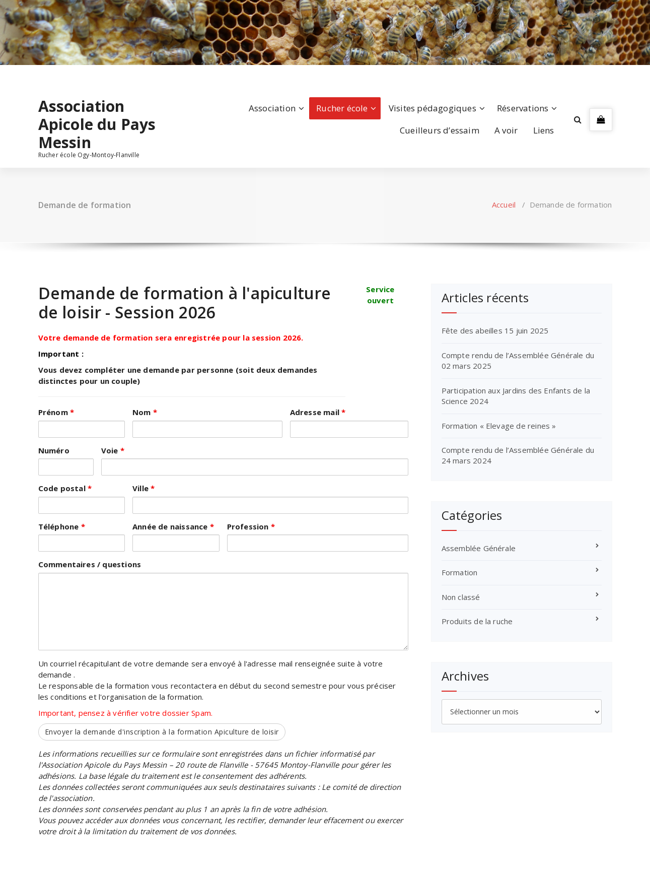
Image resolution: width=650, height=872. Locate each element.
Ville (143, 488)
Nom (144, 412)
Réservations (522, 108)
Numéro (53, 450)
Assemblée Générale (479, 548)
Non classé (461, 597)
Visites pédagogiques (432, 108)
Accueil (504, 204)
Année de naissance (173, 526)
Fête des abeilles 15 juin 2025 (495, 330)
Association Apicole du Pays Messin (97, 124)
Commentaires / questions (89, 564)
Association (272, 108)
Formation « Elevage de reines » (499, 426)
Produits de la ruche (477, 621)
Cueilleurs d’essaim (439, 130)
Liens (543, 130)
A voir (506, 130)
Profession (251, 526)
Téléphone (61, 526)
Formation (460, 572)
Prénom (56, 412)
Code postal (65, 488)
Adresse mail (318, 412)
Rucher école (342, 108)
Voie (112, 450)
